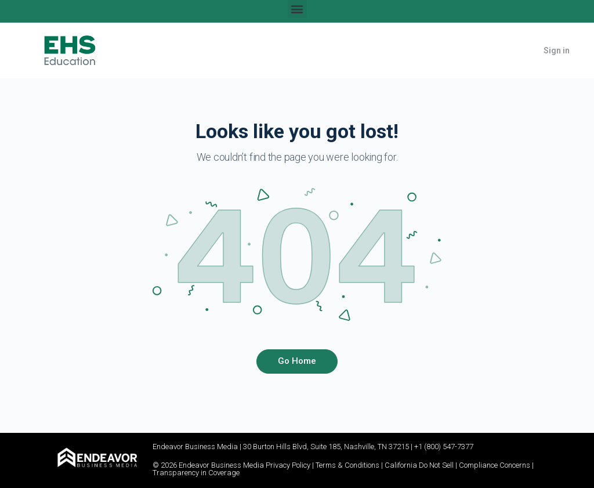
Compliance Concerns (494, 465)
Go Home (297, 361)
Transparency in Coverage (196, 472)
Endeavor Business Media (195, 446)
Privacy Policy (288, 465)
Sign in (557, 50)
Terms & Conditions (347, 465)
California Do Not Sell (419, 465)
